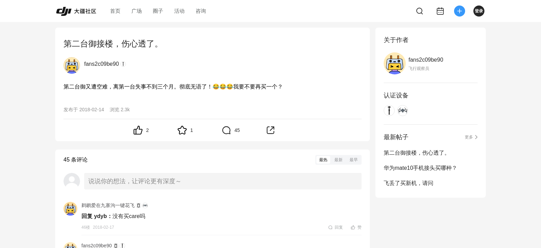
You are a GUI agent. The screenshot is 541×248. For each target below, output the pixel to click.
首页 (115, 11)
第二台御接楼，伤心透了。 (417, 153)
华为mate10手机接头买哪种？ (420, 168)
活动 (179, 11)
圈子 (158, 11)
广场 (136, 11)
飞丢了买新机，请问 (408, 183)
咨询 (201, 11)
